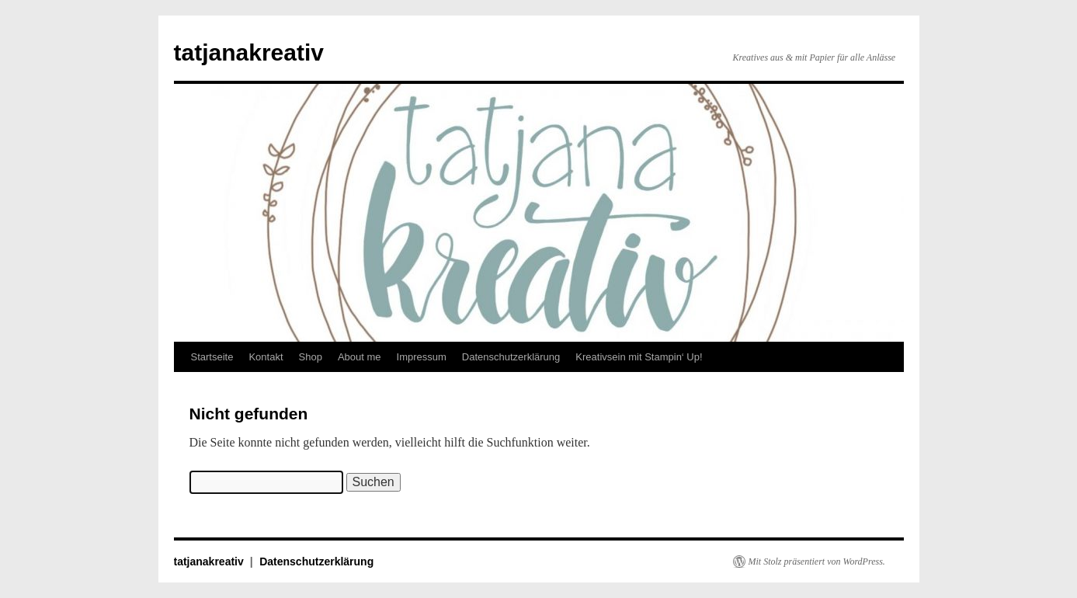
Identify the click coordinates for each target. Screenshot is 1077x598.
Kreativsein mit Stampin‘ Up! (638, 357)
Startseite (212, 357)
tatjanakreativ (249, 52)
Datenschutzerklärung (511, 357)
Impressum (421, 357)
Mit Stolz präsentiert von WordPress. (817, 561)
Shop (310, 357)
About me (359, 357)
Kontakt (265, 357)
